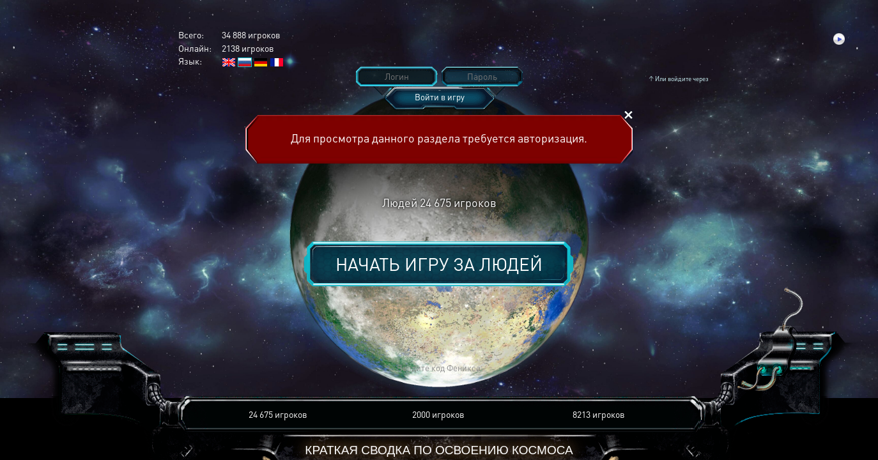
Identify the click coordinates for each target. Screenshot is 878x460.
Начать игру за (439, 263)
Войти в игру (440, 96)
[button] (251, 368)
